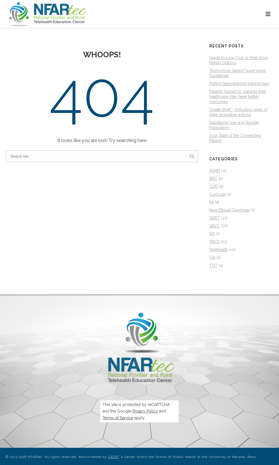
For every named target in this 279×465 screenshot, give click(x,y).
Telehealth (218, 249)
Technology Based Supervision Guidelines (237, 73)
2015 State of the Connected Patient (235, 138)
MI (211, 202)
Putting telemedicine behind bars (239, 83)
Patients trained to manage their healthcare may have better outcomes (237, 96)
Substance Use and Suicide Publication (234, 125)
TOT (213, 265)
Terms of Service (118, 418)
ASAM (214, 170)
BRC (213, 178)
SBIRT (214, 218)
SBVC (214, 226)
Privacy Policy (145, 411)
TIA (212, 257)
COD (213, 186)
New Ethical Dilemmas (229, 210)
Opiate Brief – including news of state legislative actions (238, 112)
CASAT (113, 457)
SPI (212, 234)
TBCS (214, 241)
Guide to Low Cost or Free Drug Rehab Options (238, 60)
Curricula (217, 194)
